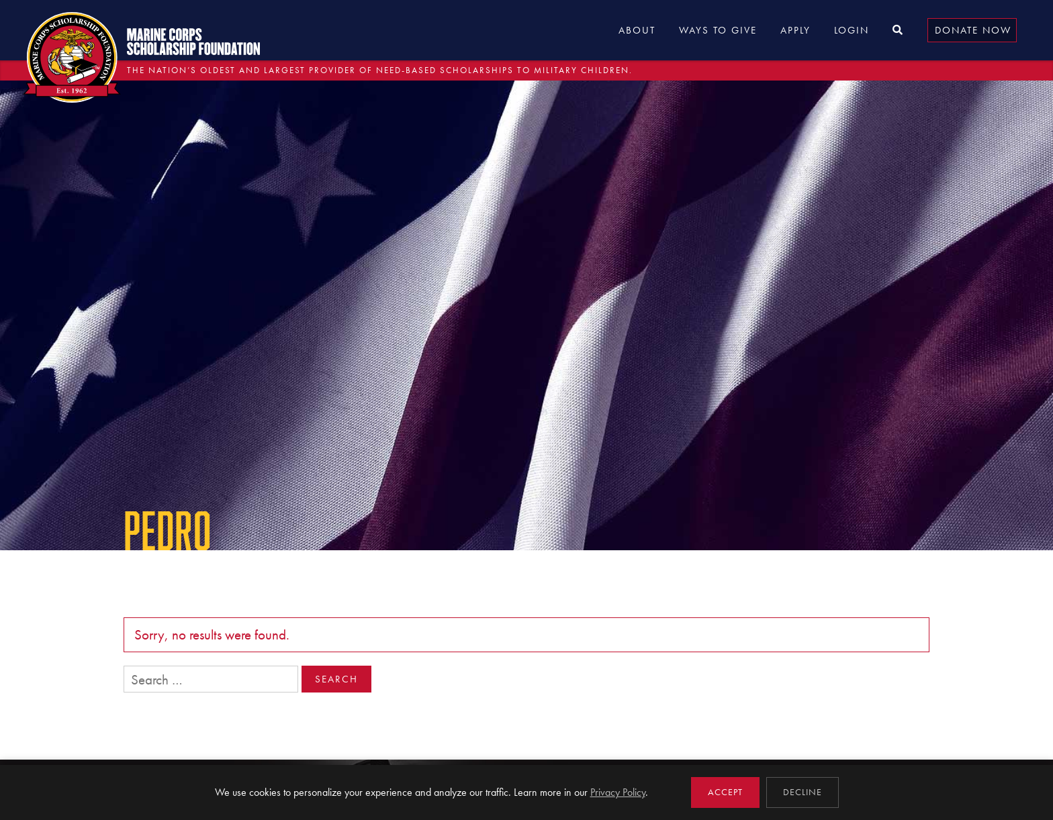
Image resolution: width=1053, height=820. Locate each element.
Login (851, 30)
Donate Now (973, 30)
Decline (802, 792)
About (637, 30)
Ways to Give (718, 30)
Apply (795, 30)
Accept (725, 792)
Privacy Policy (617, 792)
